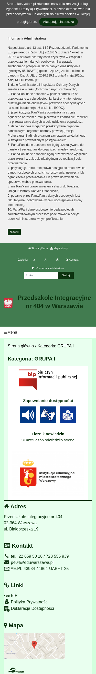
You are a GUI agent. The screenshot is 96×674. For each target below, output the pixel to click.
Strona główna (38, 248)
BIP (10, 595)
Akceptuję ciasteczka (58, 22)
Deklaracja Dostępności (29, 609)
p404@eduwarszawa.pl (29, 562)
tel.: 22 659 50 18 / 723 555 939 (36, 556)
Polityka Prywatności (26, 601)
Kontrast (72, 259)
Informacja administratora (48, 268)
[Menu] (48, 332)
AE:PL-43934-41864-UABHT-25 (36, 568)
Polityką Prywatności (36, 9)
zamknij (14, 232)
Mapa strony (59, 248)
